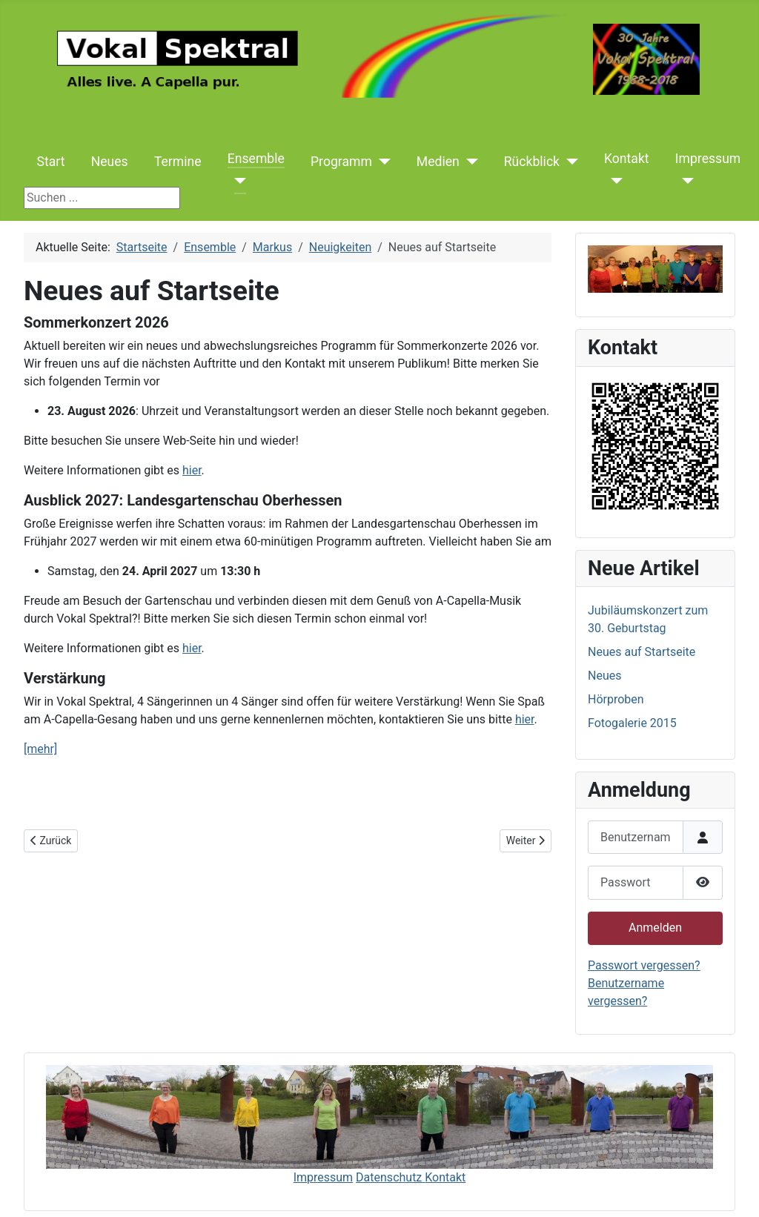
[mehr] (40, 749)
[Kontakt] (613, 180)
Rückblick (532, 161)
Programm (341, 161)
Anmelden (655, 928)
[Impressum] (684, 180)
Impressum (708, 158)
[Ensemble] (237, 180)
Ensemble (256, 158)
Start (51, 161)
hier (192, 470)
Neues (109, 161)
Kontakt (626, 158)
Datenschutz (390, 1177)
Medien (438, 161)
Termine (178, 161)
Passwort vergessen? (644, 965)
